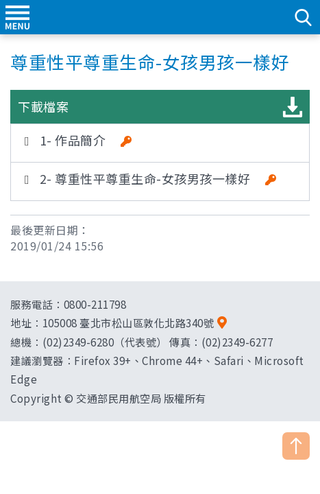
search (303, 17)
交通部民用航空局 (160, 17)
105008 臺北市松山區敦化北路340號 (128, 322)
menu (17, 17)
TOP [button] (296, 446)
